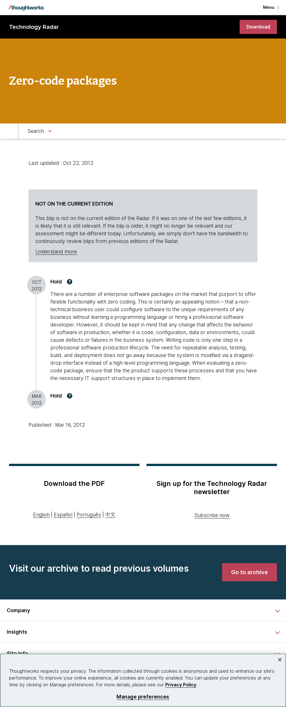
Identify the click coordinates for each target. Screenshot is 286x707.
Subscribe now (211, 515)
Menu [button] (271, 7)
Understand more (56, 252)
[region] (143, 680)
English (41, 515)
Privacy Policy (180, 684)
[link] (257, 27)
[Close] (280, 659)
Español (63, 515)
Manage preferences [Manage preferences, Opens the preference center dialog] (143, 697)
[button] (69, 282)
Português (89, 515)
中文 (110, 515)
